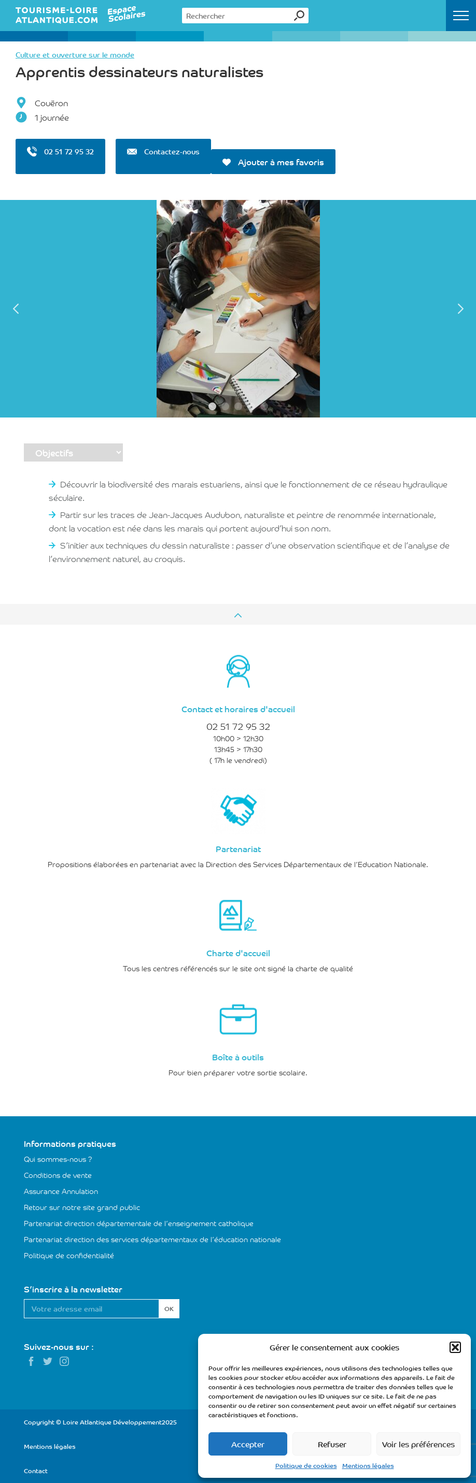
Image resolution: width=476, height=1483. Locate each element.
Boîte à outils (238, 1056)
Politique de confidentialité (69, 1255)
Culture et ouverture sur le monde (75, 54)
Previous (15, 309)
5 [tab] (264, 406)
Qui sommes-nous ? (58, 1159)
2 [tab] (225, 406)
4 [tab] (251, 406)
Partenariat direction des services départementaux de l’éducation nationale (152, 1239)
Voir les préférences (418, 1444)
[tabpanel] (238, 308)
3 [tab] (238, 406)
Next (460, 309)
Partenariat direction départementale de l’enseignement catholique (139, 1223)
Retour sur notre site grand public (82, 1207)
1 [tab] (212, 406)
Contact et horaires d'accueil (238, 708)
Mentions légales (368, 1465)
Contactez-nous (163, 151)
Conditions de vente (58, 1175)
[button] (455, 1347)
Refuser (332, 1444)
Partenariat (238, 848)
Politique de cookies (306, 1465)
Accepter (247, 1444)
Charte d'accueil (238, 952)
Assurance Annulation (61, 1191)
